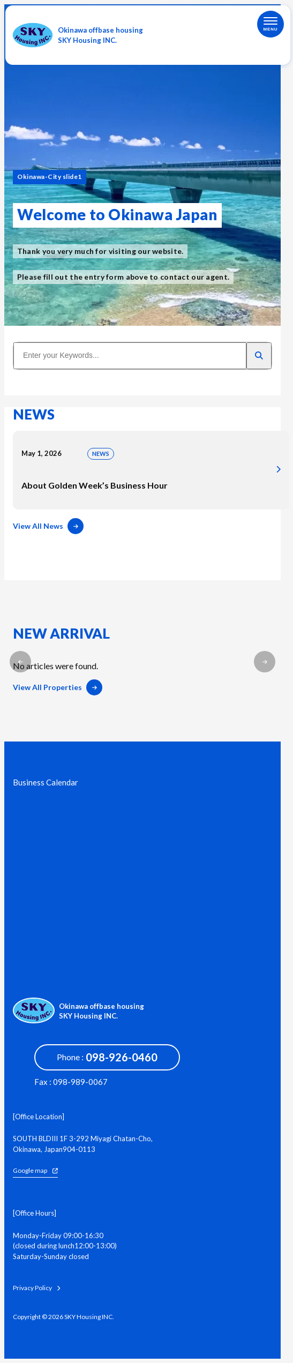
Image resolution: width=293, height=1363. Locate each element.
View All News (48, 526)
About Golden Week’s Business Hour (151, 470)
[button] (20, 661)
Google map (35, 1170)
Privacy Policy (36, 1288)
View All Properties (57, 687)
